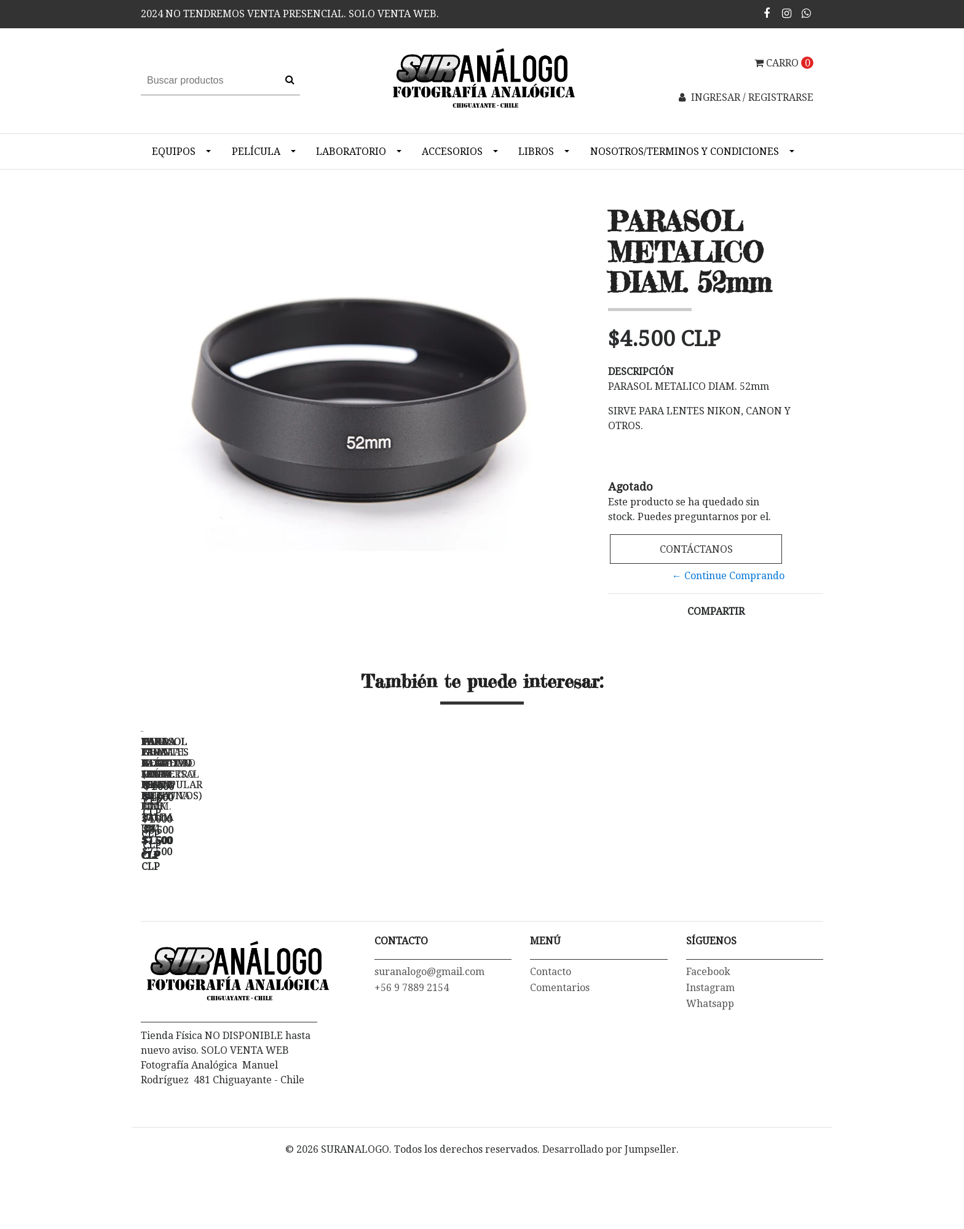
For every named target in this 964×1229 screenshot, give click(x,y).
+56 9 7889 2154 (411, 1059)
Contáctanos (696, 549)
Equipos (174, 151)
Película (256, 151)
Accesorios (452, 151)
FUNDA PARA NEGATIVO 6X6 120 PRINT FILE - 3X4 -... (399, 909)
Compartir (716, 611)
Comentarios (560, 1059)
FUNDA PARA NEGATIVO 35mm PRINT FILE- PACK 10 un (227, 909)
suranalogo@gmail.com (429, 1043)
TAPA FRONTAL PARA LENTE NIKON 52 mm (571, 909)
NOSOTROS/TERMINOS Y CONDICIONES (684, 151)
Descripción (641, 371)
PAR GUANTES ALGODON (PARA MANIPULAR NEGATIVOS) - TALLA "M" (743, 914)
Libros (536, 151)
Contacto (550, 1043)
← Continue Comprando (728, 576)
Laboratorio (351, 151)
